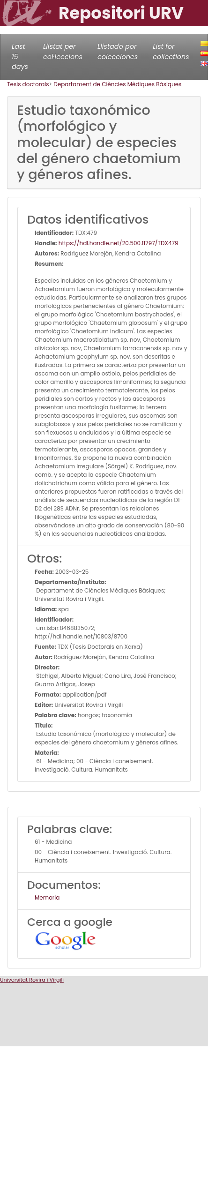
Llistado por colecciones (117, 51)
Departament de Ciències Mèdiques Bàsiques (117, 84)
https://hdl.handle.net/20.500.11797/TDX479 (117, 243)
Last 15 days (20, 56)
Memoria (47, 897)
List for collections (171, 51)
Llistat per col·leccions (62, 51)
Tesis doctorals (28, 84)
